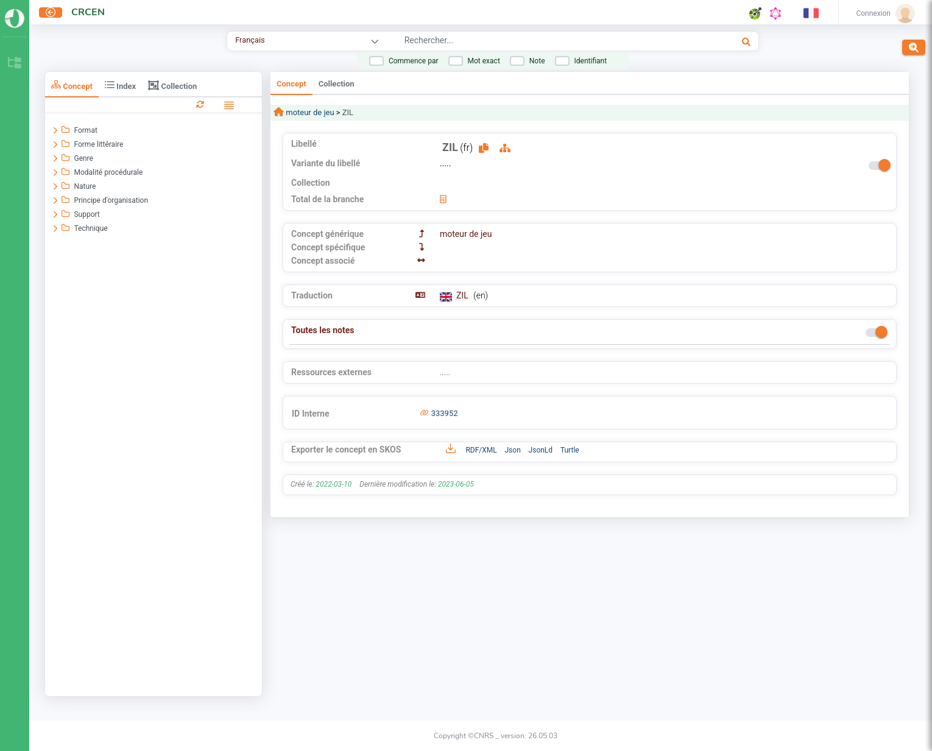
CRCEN (88, 12)
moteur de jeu (309, 112)
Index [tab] (120, 85)
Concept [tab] (72, 85)
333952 (444, 413)
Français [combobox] (249, 39)
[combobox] (533, 42)
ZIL (463, 295)
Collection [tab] (172, 85)
